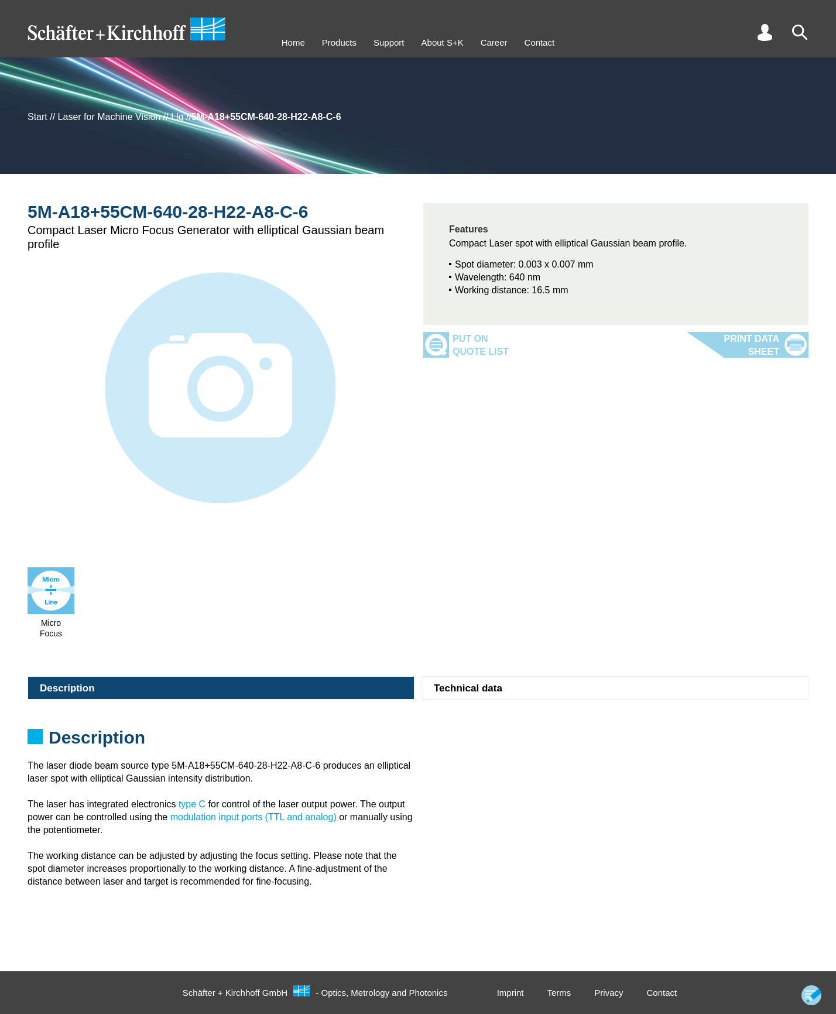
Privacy (608, 993)
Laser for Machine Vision (109, 117)
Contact (540, 42)
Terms (559, 993)
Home (293, 42)
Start (37, 117)
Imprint (510, 993)
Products (339, 42)
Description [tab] (67, 688)
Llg (177, 117)
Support (389, 42)
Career (494, 42)
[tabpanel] (418, 741)
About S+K (443, 42)
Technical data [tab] (468, 688)
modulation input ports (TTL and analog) (253, 817)
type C (192, 804)
